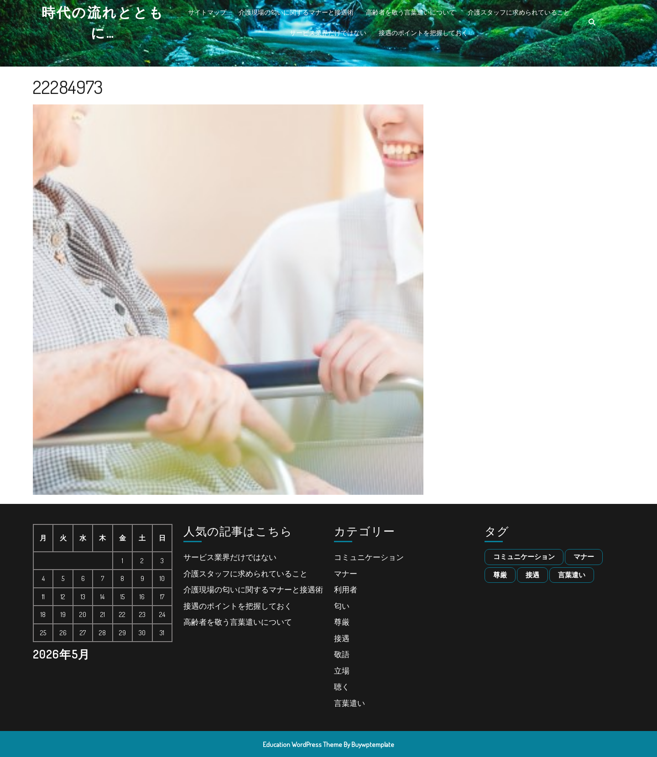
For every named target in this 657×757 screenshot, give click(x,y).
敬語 (341, 654)
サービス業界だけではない (328, 32)
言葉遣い (349, 703)
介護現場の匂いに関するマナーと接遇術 (296, 12)
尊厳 (341, 622)
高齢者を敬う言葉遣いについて (410, 12)
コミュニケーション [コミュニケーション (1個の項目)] (524, 556)
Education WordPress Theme (302, 744)
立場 (341, 670)
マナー (345, 573)
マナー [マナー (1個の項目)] (584, 556)
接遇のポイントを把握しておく (423, 32)
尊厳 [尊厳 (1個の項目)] (500, 574)
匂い (341, 606)
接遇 (341, 638)
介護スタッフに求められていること (519, 12)
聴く (341, 686)
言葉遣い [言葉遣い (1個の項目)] (571, 574)
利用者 (345, 589)
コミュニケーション (369, 557)
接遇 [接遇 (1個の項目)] (532, 574)
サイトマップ (207, 12)
